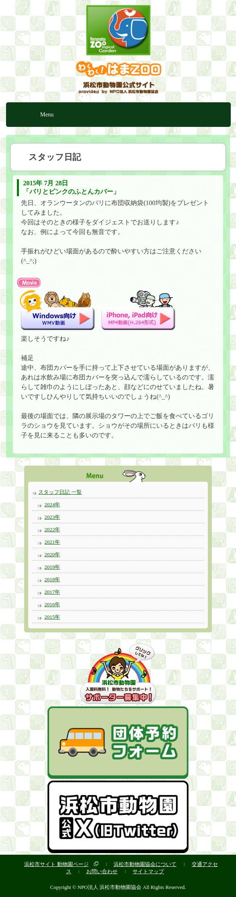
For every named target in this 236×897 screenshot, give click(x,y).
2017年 (52, 592)
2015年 (52, 617)
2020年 (52, 554)
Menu (47, 114)
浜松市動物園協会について (145, 864)
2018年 (52, 579)
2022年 (52, 529)
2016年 (52, 604)
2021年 (52, 542)
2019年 (52, 567)
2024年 (52, 504)
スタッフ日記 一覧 (59, 492)
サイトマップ (148, 871)
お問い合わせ (102, 871)
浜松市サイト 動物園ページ (56, 864)
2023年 (52, 517)
